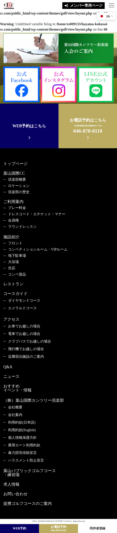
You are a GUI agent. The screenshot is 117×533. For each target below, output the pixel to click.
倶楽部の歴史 (19, 192)
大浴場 (13, 262)
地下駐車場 (17, 255)
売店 (11, 268)
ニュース (11, 376)
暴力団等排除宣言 (22, 453)
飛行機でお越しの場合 (26, 349)
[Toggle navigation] (111, 5)
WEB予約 (19, 528)
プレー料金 (17, 208)
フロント (15, 243)
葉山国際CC (14, 173)
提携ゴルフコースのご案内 (27, 504)
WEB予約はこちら (29, 126)
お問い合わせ (15, 494)
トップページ (15, 164)
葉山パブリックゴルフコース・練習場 (29, 473)
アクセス (11, 319)
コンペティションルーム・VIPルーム (38, 249)
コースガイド (15, 294)
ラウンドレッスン (22, 226)
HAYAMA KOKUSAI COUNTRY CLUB (53, 521)
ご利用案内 (13, 202)
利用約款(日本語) (22, 422)
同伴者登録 (97, 528)
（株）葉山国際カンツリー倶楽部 (33, 400)
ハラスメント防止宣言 (26, 460)
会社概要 (15, 407)
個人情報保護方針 (22, 437)
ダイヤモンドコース (24, 300)
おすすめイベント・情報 (17, 388)
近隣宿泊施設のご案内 (26, 356)
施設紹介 (11, 237)
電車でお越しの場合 (24, 334)
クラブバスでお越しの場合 (29, 341)
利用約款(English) (22, 430)
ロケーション (19, 186)
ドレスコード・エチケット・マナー (36, 214)
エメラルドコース (22, 308)
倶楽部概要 (17, 179)
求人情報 (11, 484)
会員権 (13, 220)
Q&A (7, 367)
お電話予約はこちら (88, 126)
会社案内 (15, 415)
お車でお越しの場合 (24, 326)
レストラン (13, 284)
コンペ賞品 (17, 274)
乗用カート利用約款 (24, 445)
